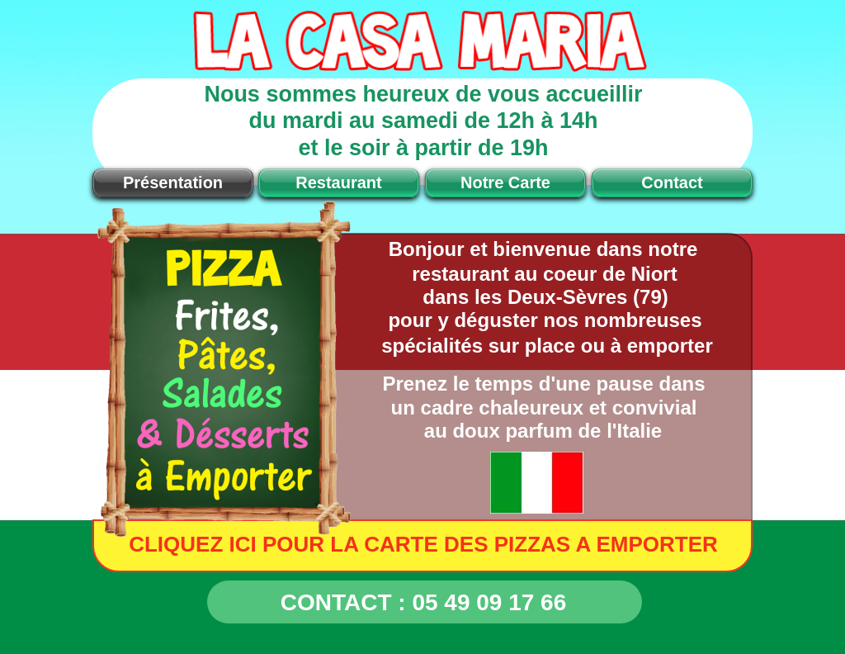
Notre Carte (505, 182)
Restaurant (338, 182)
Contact (671, 182)
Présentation (173, 182)
